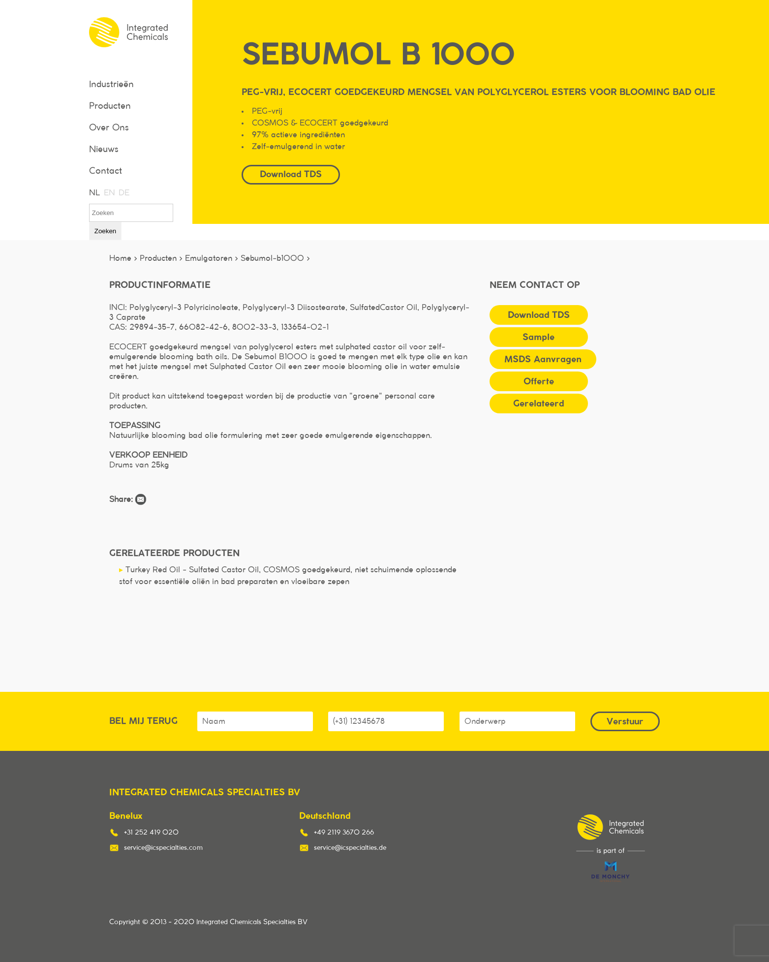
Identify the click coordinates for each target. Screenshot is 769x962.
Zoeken (105, 231)
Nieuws (104, 149)
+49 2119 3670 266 (344, 832)
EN (109, 193)
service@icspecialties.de (350, 847)
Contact (105, 171)
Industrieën (111, 84)
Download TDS (291, 174)
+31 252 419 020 (151, 832)
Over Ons (109, 128)
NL (94, 193)
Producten (110, 106)
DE (123, 193)
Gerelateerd (538, 403)
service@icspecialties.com (163, 847)
